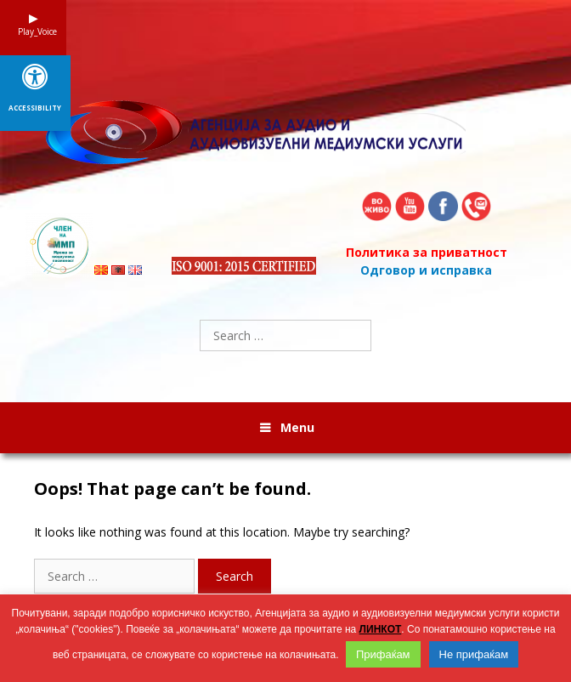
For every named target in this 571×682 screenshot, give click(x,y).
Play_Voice (33, 31)
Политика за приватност (426, 252)
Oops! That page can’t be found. (172, 489)
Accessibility (34, 108)
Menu (297, 427)
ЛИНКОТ (380, 629)
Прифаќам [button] (383, 654)
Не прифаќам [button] (474, 654)
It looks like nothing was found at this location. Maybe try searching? (222, 532)
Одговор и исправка (426, 270)
